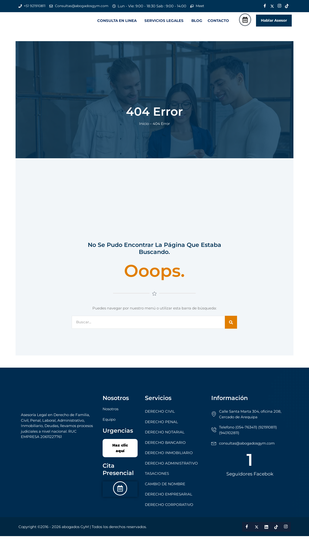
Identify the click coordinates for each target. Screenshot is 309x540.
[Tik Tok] (287, 6)
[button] (118, 22)
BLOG (196, 22)
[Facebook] (265, 6)
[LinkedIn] (266, 531)
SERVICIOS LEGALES (164, 22)
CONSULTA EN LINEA (117, 22)
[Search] (231, 326)
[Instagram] (279, 6)
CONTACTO (218, 22)
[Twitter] (272, 6)
